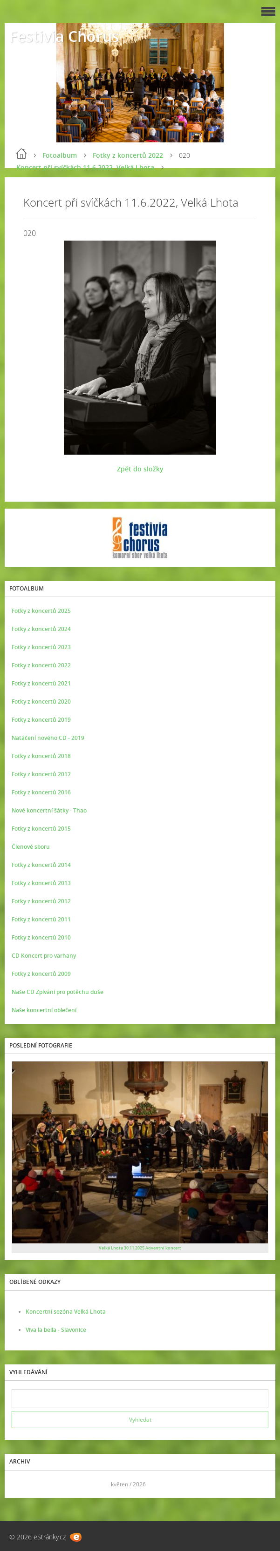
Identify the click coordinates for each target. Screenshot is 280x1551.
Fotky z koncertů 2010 (41, 937)
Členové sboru (31, 847)
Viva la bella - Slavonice (56, 1330)
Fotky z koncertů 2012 (41, 901)
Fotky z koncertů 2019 (41, 720)
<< (22, 1484)
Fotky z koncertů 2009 (41, 974)
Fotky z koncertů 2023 (41, 647)
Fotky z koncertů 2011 (41, 919)
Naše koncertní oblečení (44, 1010)
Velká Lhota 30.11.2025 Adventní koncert (140, 1248)
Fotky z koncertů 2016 (41, 792)
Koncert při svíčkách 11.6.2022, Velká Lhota (85, 167)
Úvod (21, 153)
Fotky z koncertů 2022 (128, 155)
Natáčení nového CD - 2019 (48, 738)
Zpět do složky (140, 468)
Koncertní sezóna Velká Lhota (66, 1312)
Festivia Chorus (64, 36)
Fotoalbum (59, 155)
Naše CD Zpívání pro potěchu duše (57, 992)
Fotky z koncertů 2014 (41, 865)
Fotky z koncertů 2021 (41, 683)
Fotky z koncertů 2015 (41, 829)
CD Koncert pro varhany (44, 956)
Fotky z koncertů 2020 (41, 701)
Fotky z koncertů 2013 (41, 883)
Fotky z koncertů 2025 (41, 611)
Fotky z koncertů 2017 (41, 774)
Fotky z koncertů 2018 (41, 756)
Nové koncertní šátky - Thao (49, 810)
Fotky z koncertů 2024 (41, 629)
